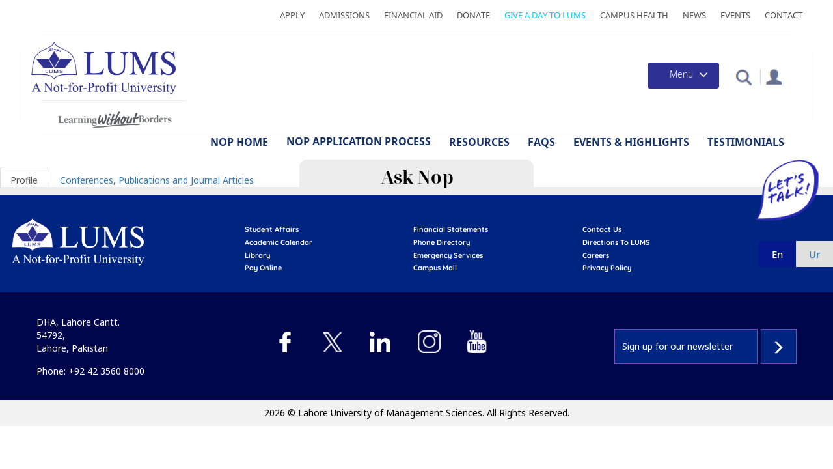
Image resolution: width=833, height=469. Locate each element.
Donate (473, 15)
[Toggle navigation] (683, 76)
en (777, 254)
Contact (783, 15)
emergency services (448, 255)
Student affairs (272, 229)
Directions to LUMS (616, 242)
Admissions (344, 15)
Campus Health (634, 15)
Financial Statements (450, 229)
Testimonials (745, 142)
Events (735, 15)
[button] (743, 77)
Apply (292, 15)
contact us (601, 229)
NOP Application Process (358, 141)
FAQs (541, 142)
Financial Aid (413, 15)
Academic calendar (278, 242)
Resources (479, 142)
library (257, 255)
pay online (263, 267)
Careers (595, 255)
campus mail (435, 267)
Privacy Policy (606, 267)
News (694, 15)
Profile (24, 180)
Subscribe (779, 346)
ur (814, 254)
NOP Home (239, 142)
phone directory (441, 242)
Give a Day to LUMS (545, 15)
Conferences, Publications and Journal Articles (157, 180)
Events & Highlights (631, 142)
